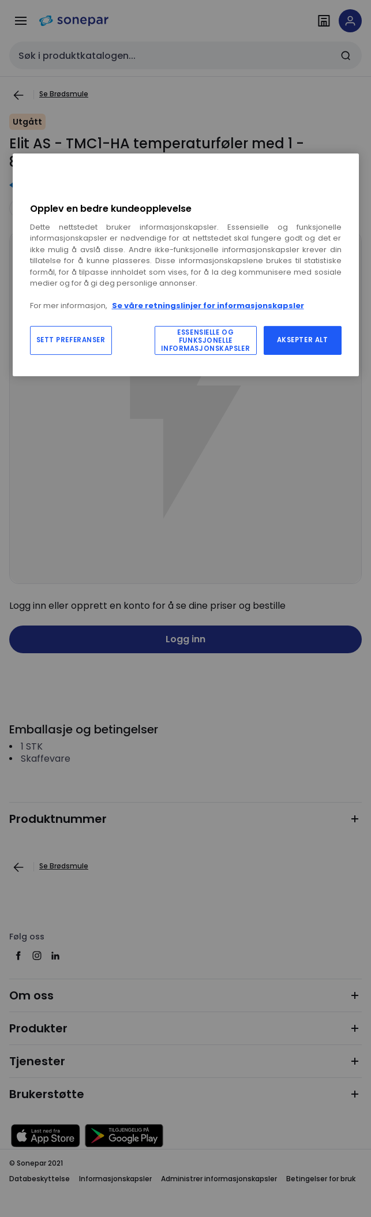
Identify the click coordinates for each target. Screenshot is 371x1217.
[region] (186, 264)
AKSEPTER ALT (302, 339)
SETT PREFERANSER (71, 339)
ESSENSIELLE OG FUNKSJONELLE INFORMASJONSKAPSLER (205, 340)
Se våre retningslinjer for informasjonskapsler (208, 305)
